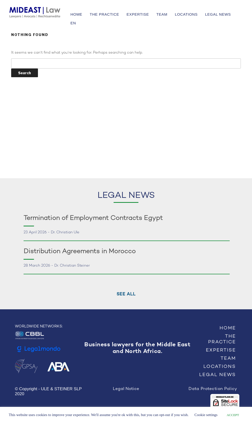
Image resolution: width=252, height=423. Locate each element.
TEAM (161, 14)
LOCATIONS (186, 14)
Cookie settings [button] (206, 415)
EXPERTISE (137, 14)
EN (73, 23)
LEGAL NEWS (218, 14)
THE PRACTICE (104, 14)
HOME (76, 14)
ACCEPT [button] (233, 415)
